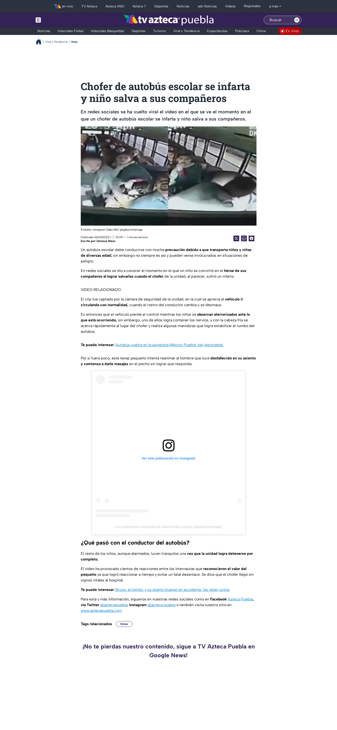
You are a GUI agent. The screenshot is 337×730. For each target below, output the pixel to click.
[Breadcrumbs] (40, 42)
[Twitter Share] (236, 238)
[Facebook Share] (251, 238)
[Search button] (296, 20)
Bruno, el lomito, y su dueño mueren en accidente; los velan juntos (172, 589)
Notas (124, 624)
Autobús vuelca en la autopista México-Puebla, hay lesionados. (169, 345)
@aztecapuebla (113, 605)
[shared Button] (244, 238)
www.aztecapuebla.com (101, 610)
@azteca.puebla (161, 605)
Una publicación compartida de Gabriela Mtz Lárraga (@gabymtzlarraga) (168, 527)
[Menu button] (55, 20)
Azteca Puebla (240, 599)
